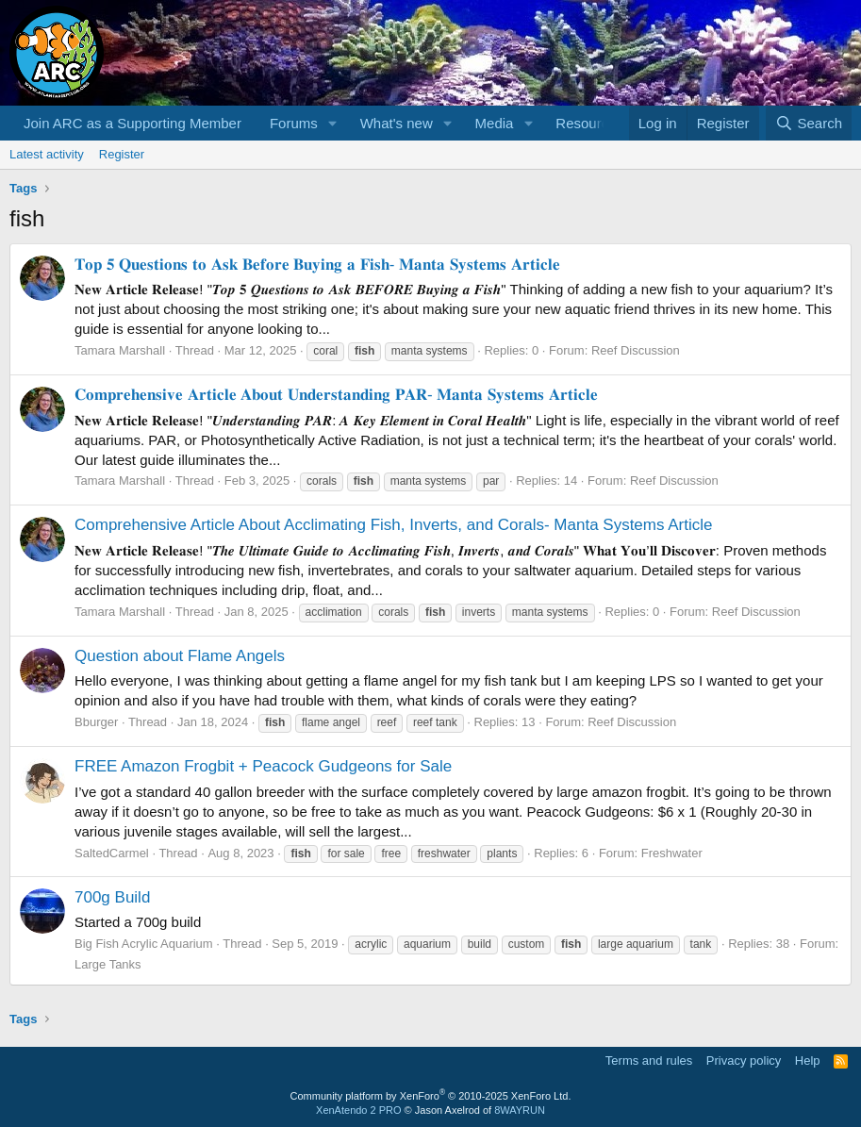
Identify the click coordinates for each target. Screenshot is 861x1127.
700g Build (112, 897)
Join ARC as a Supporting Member (132, 123)
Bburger (96, 722)
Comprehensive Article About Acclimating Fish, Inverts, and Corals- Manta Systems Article (394, 525)
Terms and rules (648, 1060)
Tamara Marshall (120, 350)
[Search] (809, 123)
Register (121, 154)
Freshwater (672, 853)
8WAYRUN (519, 1110)
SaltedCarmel (112, 853)
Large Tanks (108, 964)
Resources (589, 123)
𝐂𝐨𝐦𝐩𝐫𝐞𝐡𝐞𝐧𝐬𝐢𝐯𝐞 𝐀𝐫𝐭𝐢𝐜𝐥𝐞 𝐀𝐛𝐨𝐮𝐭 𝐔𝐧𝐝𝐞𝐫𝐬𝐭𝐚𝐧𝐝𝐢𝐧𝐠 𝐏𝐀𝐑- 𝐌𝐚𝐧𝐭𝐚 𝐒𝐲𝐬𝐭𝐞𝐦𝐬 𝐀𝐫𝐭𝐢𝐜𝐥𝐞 (336, 395)
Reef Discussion (635, 350)
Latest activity (46, 154)
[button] (333, 123)
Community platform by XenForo (430, 1096)
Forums (294, 123)
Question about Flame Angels (180, 656)
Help (807, 1060)
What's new (396, 123)
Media (494, 123)
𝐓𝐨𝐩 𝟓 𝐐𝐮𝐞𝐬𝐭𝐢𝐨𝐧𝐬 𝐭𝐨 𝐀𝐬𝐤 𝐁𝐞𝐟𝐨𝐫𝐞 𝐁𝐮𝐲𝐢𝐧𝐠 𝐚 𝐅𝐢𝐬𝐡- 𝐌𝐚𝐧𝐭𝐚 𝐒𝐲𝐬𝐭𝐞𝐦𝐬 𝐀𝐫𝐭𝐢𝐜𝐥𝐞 (317, 264)
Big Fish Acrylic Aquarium (144, 943)
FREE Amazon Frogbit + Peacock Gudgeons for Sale (263, 766)
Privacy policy (743, 1060)
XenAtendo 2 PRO (359, 1110)
